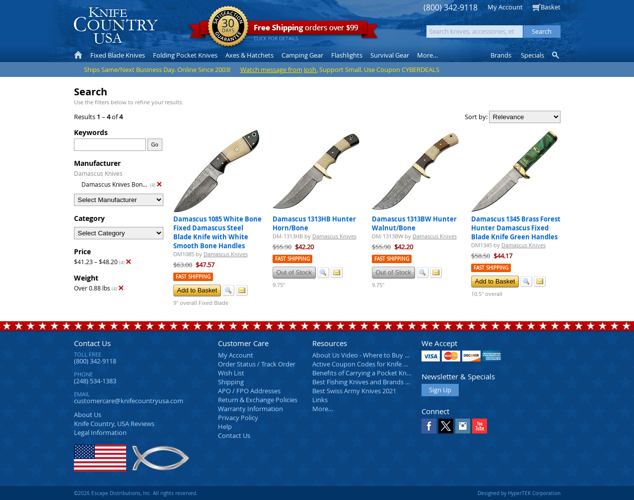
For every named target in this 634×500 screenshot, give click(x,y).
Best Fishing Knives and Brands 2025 (365, 381)
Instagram (462, 426)
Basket (551, 6)
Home (78, 55)
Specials (532, 55)
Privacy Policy (238, 417)
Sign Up (440, 389)
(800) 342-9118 (450, 7)
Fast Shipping (193, 277)
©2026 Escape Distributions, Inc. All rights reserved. (136, 493)
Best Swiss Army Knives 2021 (354, 390)
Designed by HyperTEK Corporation (519, 493)
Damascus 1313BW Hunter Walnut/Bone (414, 223)
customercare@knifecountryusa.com (128, 400)
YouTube (479, 426)
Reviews (114, 423)
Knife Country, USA (115, 25)
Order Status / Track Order (256, 363)
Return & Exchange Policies (257, 399)
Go (154, 144)
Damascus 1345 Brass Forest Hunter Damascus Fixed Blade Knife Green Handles (516, 227)
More (427, 55)
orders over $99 (283, 30)
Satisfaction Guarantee (228, 27)
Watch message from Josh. (279, 69)
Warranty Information (250, 408)
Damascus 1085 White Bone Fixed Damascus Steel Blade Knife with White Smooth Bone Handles (217, 232)
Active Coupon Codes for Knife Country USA (376, 363)
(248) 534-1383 (95, 380)
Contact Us (92, 343)
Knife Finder (556, 55)
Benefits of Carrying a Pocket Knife (363, 372)
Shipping (231, 381)
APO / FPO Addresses (249, 390)
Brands (501, 55)
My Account (505, 6)
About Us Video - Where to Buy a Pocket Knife (379, 355)
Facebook (429, 426)
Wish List (231, 372)
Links (320, 399)
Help (225, 426)
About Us (87, 414)
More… (322, 408)
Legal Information (100, 432)
